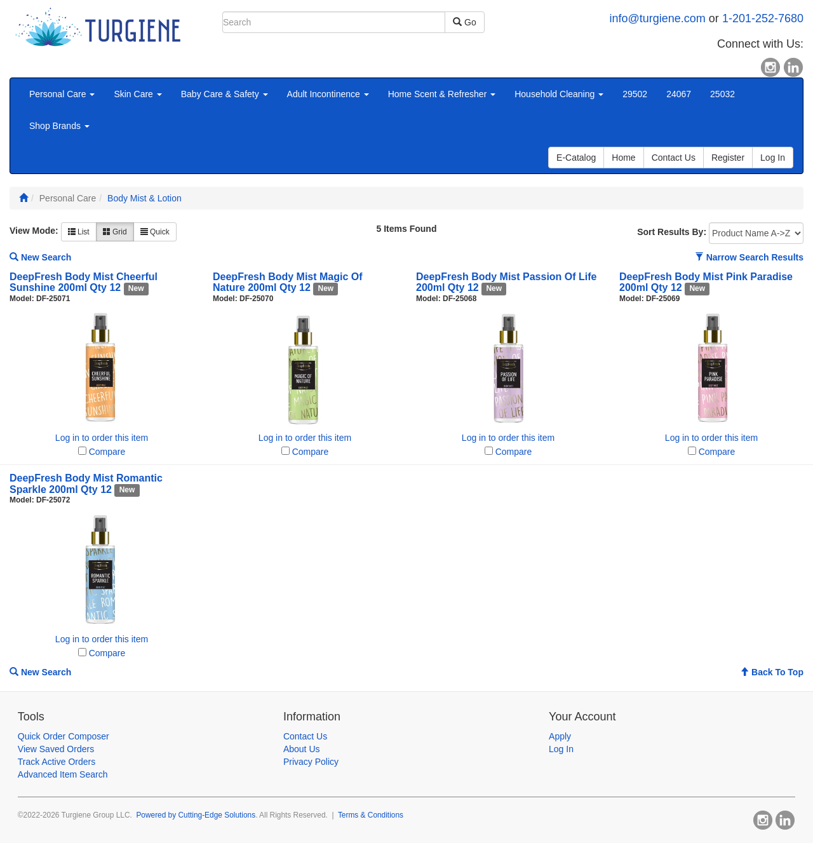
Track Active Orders (56, 762)
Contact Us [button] (673, 157)
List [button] (79, 231)
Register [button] (727, 157)
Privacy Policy (311, 762)
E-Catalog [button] (576, 157)
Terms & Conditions (370, 815)
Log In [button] (772, 157)
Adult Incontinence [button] (328, 94)
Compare (107, 452)
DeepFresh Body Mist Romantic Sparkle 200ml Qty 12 (86, 484)
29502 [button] (634, 94)
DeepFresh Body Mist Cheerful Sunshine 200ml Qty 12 (84, 282)
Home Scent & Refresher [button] (442, 94)
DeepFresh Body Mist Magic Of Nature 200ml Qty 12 (288, 282)
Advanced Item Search (63, 774)
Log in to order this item (101, 438)
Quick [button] (155, 231)
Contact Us (305, 736)
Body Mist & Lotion (144, 198)
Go (464, 22)
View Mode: (34, 231)
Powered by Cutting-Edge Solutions (195, 815)
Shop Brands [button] (59, 126)
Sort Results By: (671, 232)
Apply (560, 736)
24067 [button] (678, 94)
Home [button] (623, 157)
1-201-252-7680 (762, 18)
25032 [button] (722, 94)
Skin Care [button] (137, 94)
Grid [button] (115, 231)
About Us (301, 749)
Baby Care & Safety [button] (224, 94)
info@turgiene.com (658, 18)
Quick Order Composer (63, 736)
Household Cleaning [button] (558, 94)
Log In (561, 749)
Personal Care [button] (62, 94)
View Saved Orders (56, 749)
